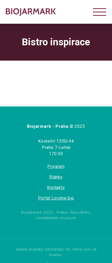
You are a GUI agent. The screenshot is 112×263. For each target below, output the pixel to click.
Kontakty (56, 187)
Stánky (56, 176)
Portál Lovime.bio (56, 198)
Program (56, 166)
